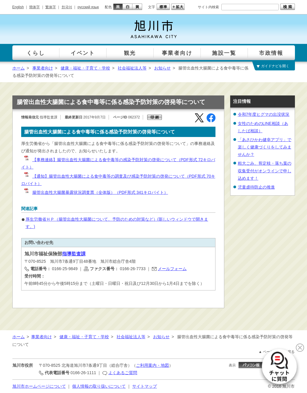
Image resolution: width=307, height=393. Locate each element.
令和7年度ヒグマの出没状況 (264, 114)
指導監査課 (74, 253)
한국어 (67, 7)
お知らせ (162, 68)
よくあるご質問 (122, 372)
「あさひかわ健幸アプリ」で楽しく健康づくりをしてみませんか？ (264, 147)
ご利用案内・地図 (152, 365)
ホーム (18, 68)
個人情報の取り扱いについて (99, 386)
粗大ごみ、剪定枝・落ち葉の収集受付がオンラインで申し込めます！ (264, 170)
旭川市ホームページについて (39, 386)
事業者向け (42, 68)
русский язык (88, 7)
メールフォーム (172, 268)
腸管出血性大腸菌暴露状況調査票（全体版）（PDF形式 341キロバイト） (96, 192)
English (18, 7)
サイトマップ (144, 386)
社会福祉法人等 (132, 68)
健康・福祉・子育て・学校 (85, 68)
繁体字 (50, 7)
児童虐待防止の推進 (256, 187)
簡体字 (34, 7)
